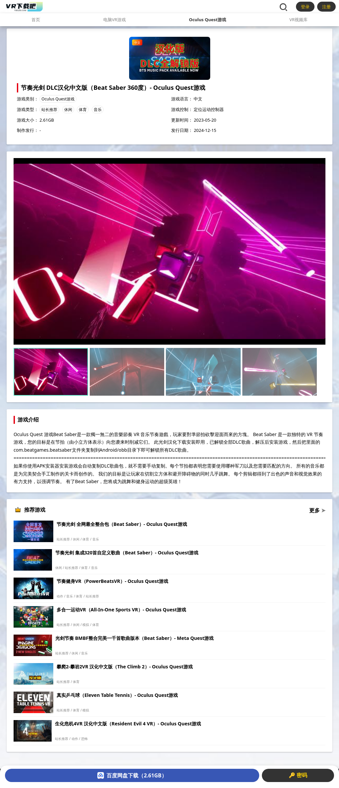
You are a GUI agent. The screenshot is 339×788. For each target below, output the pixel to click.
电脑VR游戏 (114, 20)
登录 (305, 7)
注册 (326, 7)
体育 (83, 109)
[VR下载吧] (24, 6)
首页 (35, 20)
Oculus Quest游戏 (207, 20)
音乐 (98, 109)
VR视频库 (298, 20)
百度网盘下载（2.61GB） (132, 775)
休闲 (68, 109)
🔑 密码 (298, 775)
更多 (317, 510)
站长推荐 (49, 109)
